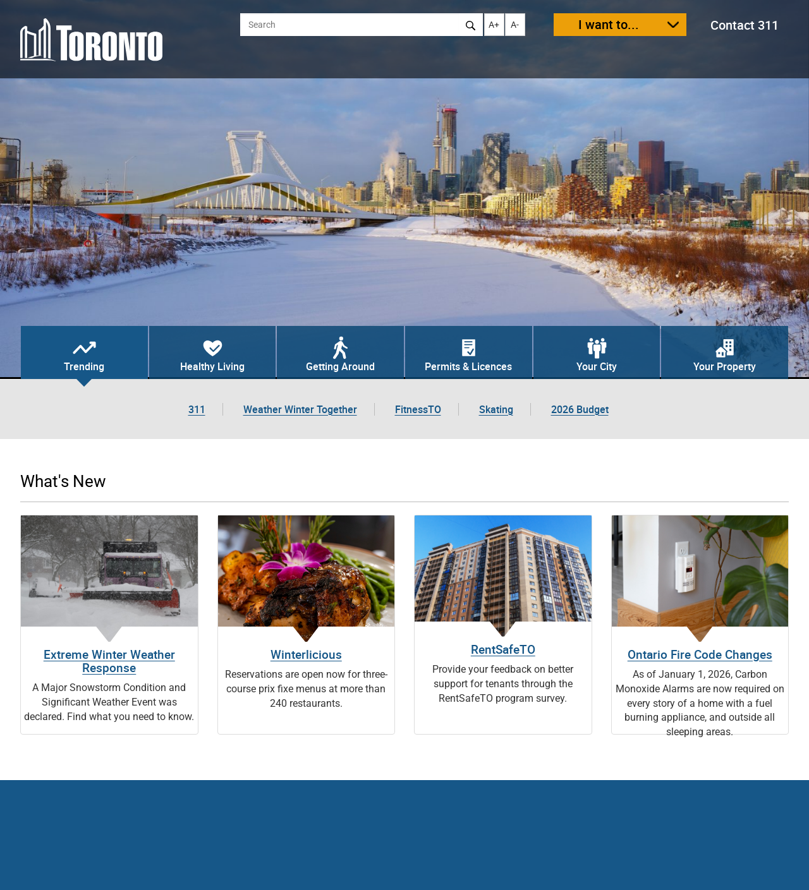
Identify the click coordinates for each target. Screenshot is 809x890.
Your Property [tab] (724, 366)
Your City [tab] (596, 366)
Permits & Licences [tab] (468, 366)
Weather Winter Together (300, 409)
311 (196, 409)
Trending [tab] (84, 366)
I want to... (608, 24)
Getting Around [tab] (340, 366)
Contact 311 (744, 24)
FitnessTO (418, 409)
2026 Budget (580, 409)
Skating (496, 409)
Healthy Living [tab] (212, 366)
